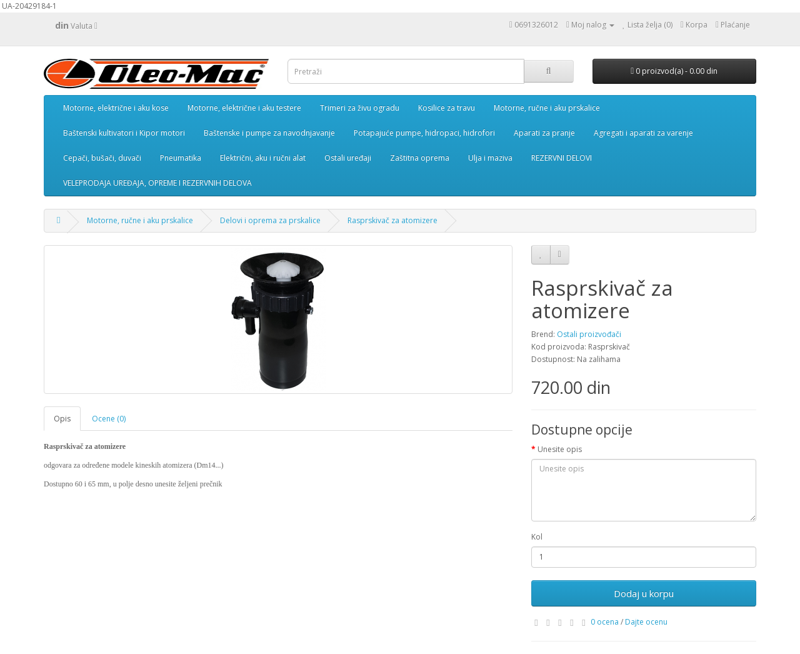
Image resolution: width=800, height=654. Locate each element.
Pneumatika (180, 158)
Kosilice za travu (446, 108)
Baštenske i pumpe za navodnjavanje (269, 133)
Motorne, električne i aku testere (244, 108)
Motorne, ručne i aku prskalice (547, 108)
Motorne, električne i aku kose (116, 108)
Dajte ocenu (646, 621)
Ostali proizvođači (589, 334)
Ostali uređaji (347, 158)
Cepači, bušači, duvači (102, 158)
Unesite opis (560, 449)
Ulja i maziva (490, 158)
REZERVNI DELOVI (561, 158)
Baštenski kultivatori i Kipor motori (124, 133)
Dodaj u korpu (644, 593)
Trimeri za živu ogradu (359, 108)
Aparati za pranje (544, 133)
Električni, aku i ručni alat (263, 158)
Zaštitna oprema (419, 158)
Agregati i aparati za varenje (643, 133)
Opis (62, 418)
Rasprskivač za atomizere (393, 220)
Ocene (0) (109, 418)
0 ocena (605, 621)
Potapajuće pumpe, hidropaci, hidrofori (424, 133)
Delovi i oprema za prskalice (270, 220)
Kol (536, 536)
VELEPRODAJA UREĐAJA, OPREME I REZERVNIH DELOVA (157, 183)
